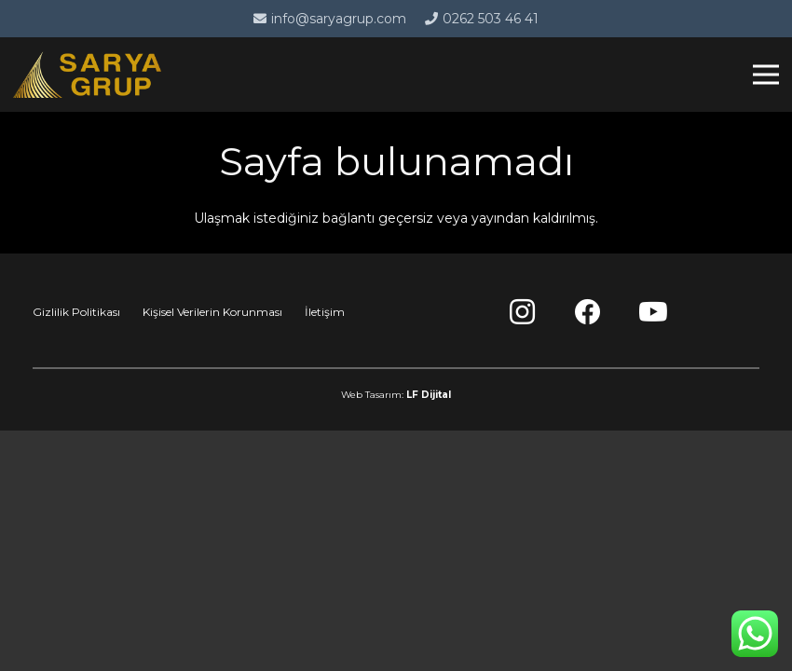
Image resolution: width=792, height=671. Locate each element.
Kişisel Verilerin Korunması (212, 312)
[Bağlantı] (87, 74)
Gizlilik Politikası (76, 312)
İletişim (325, 312)
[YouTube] (653, 312)
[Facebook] (588, 312)
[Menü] (766, 74)
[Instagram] (522, 312)
